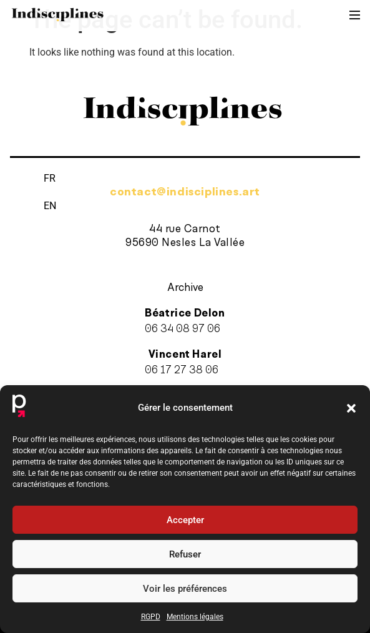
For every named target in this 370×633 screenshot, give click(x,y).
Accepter (185, 520)
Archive (185, 288)
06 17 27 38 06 (181, 373)
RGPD (150, 616)
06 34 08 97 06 (182, 329)
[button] (351, 408)
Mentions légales (195, 616)
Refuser (185, 554)
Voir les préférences (185, 588)
